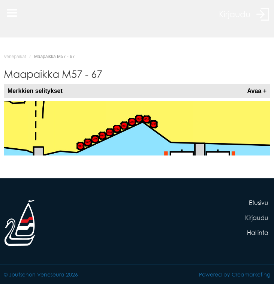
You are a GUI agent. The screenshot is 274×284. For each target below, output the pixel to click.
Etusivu (258, 202)
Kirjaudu (256, 217)
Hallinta (257, 232)
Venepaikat (15, 56)
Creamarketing (251, 274)
